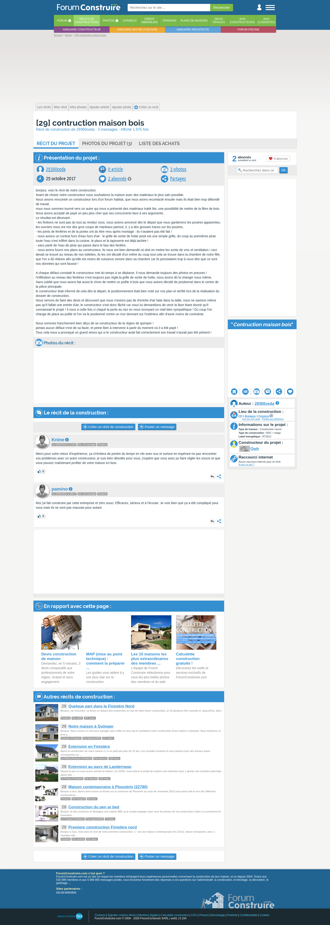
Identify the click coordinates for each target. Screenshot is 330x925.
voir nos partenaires (66, 892)
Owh (254, 449)
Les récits (44, 107)
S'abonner (278, 158)
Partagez (178, 178)
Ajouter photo (121, 107)
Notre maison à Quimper (90, 726)
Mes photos (78, 107)
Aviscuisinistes (266, 20)
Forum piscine (248, 29)
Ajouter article (99, 107)
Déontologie (217, 915)
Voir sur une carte (251, 419)
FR (240, 416)
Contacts (100, 915)
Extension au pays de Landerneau (99, 767)
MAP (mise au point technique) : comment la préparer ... (105, 661)
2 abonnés (117, 178)
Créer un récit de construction (108, 427)
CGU (194, 915)
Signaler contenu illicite (122, 915)
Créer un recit (146, 107)
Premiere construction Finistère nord (102, 827)
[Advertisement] (165, 69)
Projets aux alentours (273, 419)
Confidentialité (248, 915)
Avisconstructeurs (242, 20)
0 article (115, 169)
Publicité (232, 915)
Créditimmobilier (149, 20)
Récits (87, 20)
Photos (108, 20)
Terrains (169, 20)
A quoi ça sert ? (246, 464)
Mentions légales (148, 915)
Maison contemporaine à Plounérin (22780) (108, 787)
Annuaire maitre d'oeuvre (137, 29)
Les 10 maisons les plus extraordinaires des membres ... (149, 658)
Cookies (264, 915)
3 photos (178, 169)
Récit (56, 143)
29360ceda (56, 169)
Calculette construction (175, 915)
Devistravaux (218, 20)
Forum (62, 20)
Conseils (130, 20)
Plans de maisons (194, 20)
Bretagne (250, 416)
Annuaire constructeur (82, 29)
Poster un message (157, 427)
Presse (203, 915)
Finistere (263, 416)
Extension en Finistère (89, 746)
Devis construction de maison (58, 656)
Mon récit (60, 107)
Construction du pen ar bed (93, 807)
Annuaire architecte (193, 29)
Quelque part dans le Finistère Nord (101, 706)
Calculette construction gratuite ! (188, 658)
